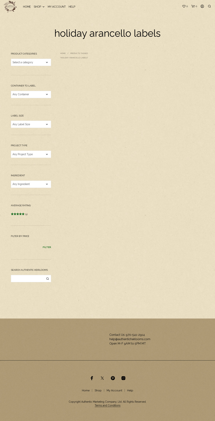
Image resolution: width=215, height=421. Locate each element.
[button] (185, 6)
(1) (19, 214)
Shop (39, 7)
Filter (47, 247)
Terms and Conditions (107, 405)
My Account (57, 6)
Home (27, 6)
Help (72, 6)
